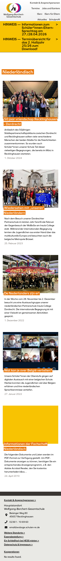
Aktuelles (42, 19)
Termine (35, 8)
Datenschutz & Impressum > (18, 544)
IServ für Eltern (52, 14)
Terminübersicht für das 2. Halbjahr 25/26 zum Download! (36, 44)
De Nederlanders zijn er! (21, 293)
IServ (39, 14)
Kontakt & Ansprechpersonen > (20, 500)
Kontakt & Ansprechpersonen (45, 2)
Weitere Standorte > (14, 532)
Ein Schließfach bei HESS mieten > (21, 540)
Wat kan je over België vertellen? (28, 370)
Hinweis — (12, 24)
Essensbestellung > (14, 536)
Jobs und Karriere (51, 8)
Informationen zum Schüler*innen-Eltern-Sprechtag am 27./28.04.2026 (38, 29)
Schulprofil (54, 19)
